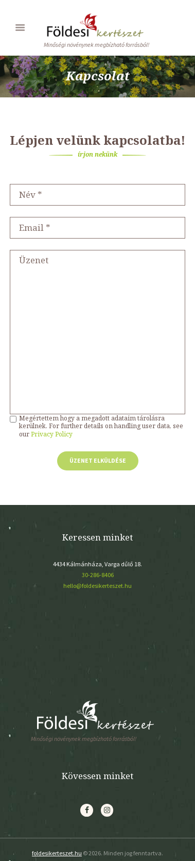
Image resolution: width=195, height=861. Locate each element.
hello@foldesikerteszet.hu (97, 585)
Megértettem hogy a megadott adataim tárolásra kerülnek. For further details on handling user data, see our (101, 426)
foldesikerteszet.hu (57, 853)
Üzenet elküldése (97, 460)
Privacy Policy (52, 434)
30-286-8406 (98, 575)
